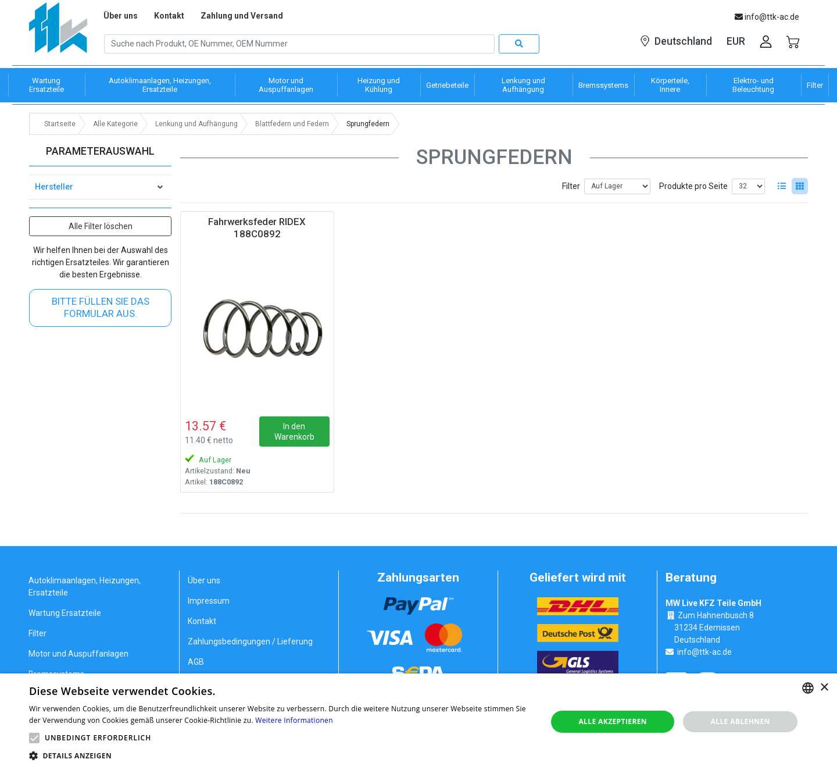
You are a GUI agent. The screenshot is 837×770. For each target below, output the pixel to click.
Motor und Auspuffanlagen (78, 653)
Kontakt (169, 15)
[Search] (299, 44)
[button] (34, 738)
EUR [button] (736, 41)
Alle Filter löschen (101, 226)
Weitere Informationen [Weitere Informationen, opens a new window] (294, 720)
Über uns (120, 15)
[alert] (418, 721)
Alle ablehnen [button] (740, 721)
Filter (571, 186)
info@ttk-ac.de (704, 652)
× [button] (824, 687)
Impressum (209, 600)
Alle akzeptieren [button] (612, 721)
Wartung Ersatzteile (64, 613)
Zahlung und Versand (242, 15)
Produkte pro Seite (693, 186)
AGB (196, 661)
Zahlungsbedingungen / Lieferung (250, 641)
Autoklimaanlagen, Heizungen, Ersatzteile (84, 586)
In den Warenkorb (294, 431)
